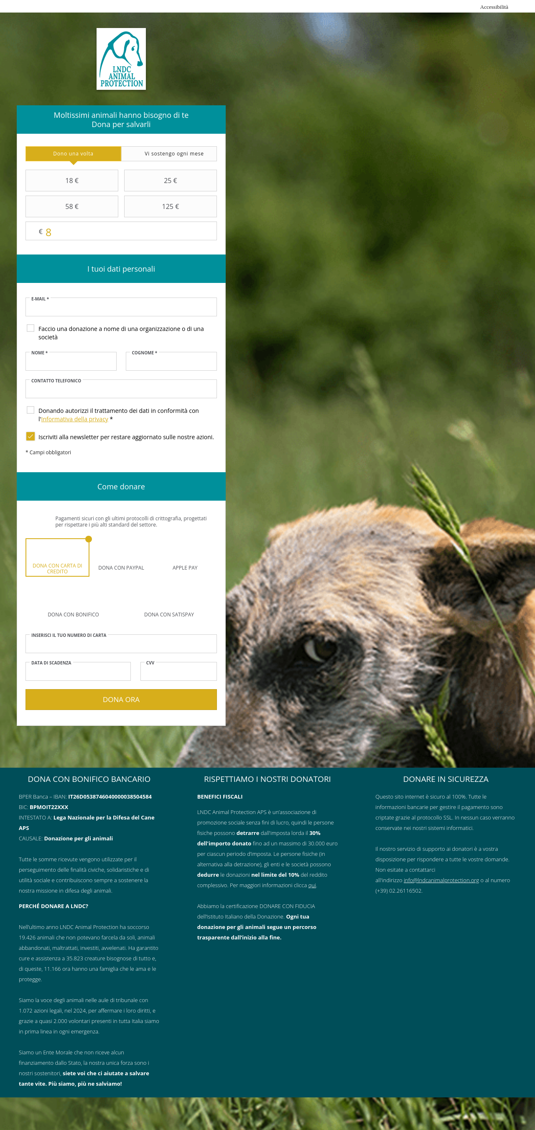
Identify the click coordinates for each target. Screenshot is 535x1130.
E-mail (40, 298)
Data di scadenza (51, 662)
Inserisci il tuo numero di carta (68, 635)
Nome (39, 352)
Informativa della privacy (74, 419)
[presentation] (73, 154)
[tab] (73, 153)
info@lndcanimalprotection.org (441, 880)
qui (312, 885)
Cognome (144, 352)
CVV (150, 662)
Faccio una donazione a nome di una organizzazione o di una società (121, 333)
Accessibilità (494, 7)
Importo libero (121, 231)
